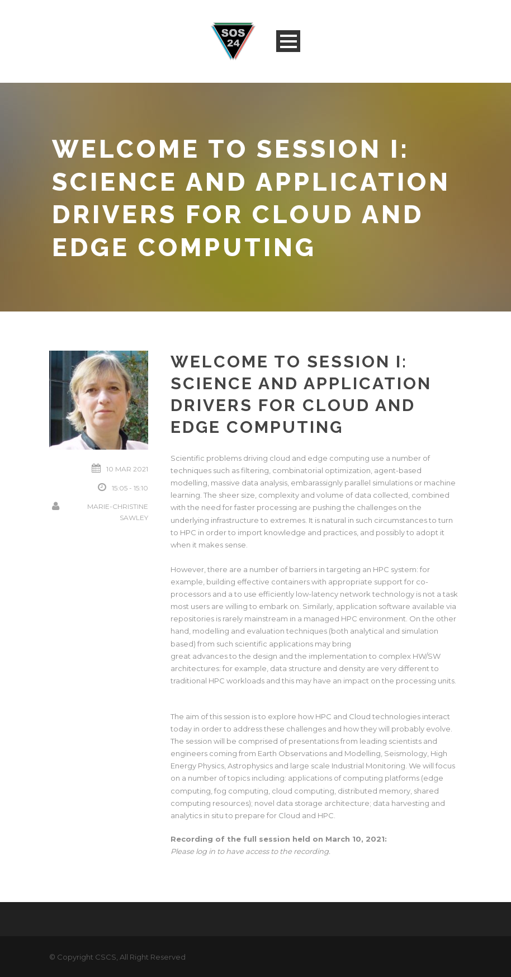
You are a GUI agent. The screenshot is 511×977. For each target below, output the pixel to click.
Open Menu (288, 41)
